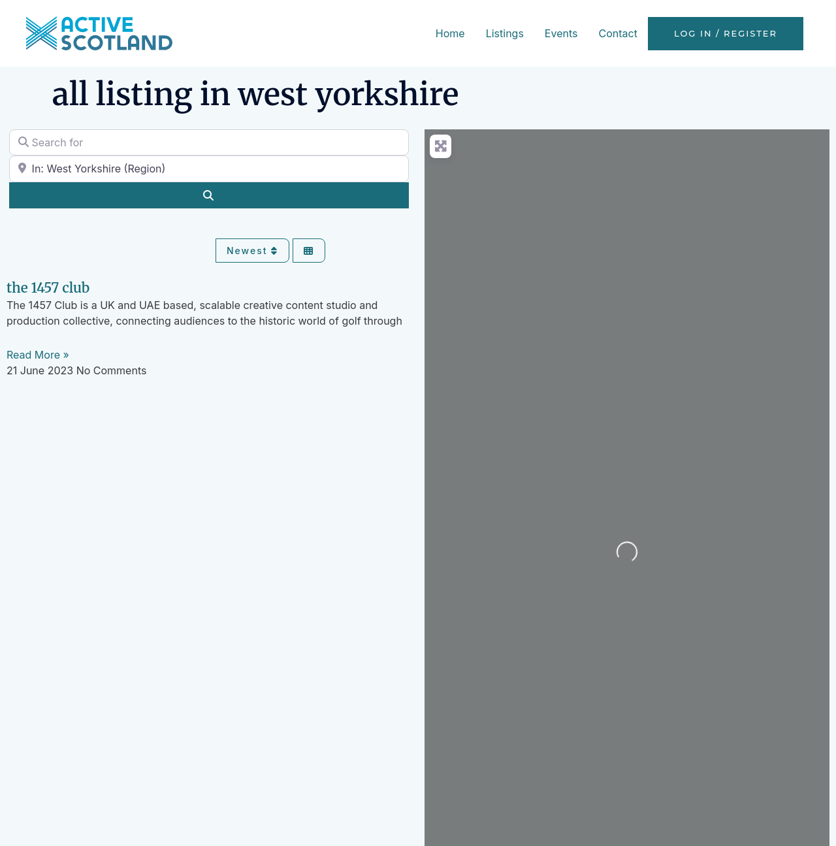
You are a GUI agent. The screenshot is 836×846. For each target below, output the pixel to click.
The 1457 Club (48, 288)
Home (450, 33)
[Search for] (209, 142)
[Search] (209, 195)
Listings (505, 33)
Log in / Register (725, 33)
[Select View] (309, 250)
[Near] (209, 168)
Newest (252, 250)
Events (561, 33)
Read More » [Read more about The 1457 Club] (38, 354)
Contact (617, 33)
